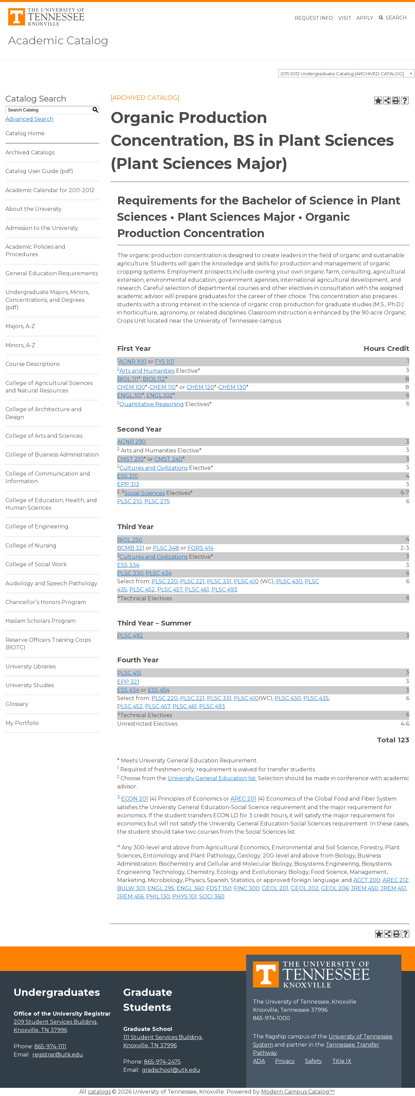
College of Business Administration (52, 454)
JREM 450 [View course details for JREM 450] (364, 888)
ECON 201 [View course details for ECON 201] (134, 799)
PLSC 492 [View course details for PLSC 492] (130, 635)
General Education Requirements (51, 273)
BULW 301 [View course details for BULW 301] (131, 888)
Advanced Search (29, 119)
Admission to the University (41, 228)
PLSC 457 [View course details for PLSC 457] (169, 589)
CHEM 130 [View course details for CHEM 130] (232, 387)
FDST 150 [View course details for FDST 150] (219, 888)
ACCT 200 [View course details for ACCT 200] (366, 880)
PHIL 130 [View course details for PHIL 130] (158, 896)
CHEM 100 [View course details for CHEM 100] (131, 387)
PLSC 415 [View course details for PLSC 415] (129, 673)
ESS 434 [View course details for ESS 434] (128, 690)
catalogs (99, 1092)
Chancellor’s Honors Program (45, 602)
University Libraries (30, 666)
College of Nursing (31, 545)
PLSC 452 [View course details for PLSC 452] (142, 589)
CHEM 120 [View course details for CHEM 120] (200, 387)
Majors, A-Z (20, 326)
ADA (259, 1061)
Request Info (313, 18)
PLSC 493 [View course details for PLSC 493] (224, 589)
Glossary (16, 704)
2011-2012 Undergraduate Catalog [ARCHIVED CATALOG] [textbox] (342, 73)
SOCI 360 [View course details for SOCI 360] (211, 896)
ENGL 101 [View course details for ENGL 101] (129, 395)
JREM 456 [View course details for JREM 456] (130, 896)
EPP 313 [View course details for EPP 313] (128, 484)
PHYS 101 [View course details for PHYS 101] (184, 896)
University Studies (29, 685)
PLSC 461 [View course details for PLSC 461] (197, 589)
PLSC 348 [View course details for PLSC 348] (166, 548)
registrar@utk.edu (57, 1054)
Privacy (285, 1061)
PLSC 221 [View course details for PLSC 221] (192, 581)
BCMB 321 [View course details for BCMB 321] (130, 548)
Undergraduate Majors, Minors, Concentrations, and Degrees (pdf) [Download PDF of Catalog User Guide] (47, 300)
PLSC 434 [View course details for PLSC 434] (159, 573)
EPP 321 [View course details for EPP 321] (128, 682)
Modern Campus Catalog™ (298, 1092)
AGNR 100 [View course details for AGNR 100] (132, 362)
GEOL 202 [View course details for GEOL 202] (305, 888)
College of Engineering (36, 526)
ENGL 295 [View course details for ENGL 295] (160, 888)
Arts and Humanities (147, 371)
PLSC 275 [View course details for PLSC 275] (157, 501)
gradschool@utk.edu (171, 1070)
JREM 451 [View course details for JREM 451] (393, 888)
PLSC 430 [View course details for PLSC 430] (289, 581)
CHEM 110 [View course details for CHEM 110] (162, 387)
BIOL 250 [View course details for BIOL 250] (129, 540)
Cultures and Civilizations (153, 468)
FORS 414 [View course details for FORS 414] (200, 548)
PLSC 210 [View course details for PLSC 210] (129, 501)
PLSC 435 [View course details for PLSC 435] (316, 698)
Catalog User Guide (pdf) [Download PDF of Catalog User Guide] (39, 171)
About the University (33, 209)
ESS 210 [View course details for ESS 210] (127, 476)
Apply (364, 18)
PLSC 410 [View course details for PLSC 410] (246, 581)
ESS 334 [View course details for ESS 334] (128, 565)
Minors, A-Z (20, 345)
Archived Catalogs (29, 152)
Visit (344, 18)
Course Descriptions (32, 364)
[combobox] (346, 73)
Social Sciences (144, 493)
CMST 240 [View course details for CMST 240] (168, 459)
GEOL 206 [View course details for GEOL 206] (335, 888)
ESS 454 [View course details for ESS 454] (159, 690)
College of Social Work (36, 564)
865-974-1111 (50, 1046)
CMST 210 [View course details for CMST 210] (130, 459)
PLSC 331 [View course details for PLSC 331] (219, 581)
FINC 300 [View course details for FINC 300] (246, 888)
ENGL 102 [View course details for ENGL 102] (159, 395)
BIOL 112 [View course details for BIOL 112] (154, 379)
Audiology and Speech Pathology (51, 583)
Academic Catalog (58, 40)
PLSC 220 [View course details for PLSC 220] (164, 581)
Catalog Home (25, 133)
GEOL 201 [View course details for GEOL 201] (275, 888)
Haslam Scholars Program (40, 621)
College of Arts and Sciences (43, 436)
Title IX (341, 1061)
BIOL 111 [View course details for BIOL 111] (127, 379)
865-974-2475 (162, 1062)
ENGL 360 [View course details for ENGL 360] (190, 888)
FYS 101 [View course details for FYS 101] (164, 362)
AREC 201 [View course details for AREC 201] (243, 799)
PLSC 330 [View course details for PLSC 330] (130, 573)
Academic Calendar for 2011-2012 (50, 190)
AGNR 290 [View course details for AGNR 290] (131, 441)
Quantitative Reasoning (151, 404)
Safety (313, 1061)
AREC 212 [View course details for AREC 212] (395, 880)
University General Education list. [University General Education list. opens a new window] (212, 778)
